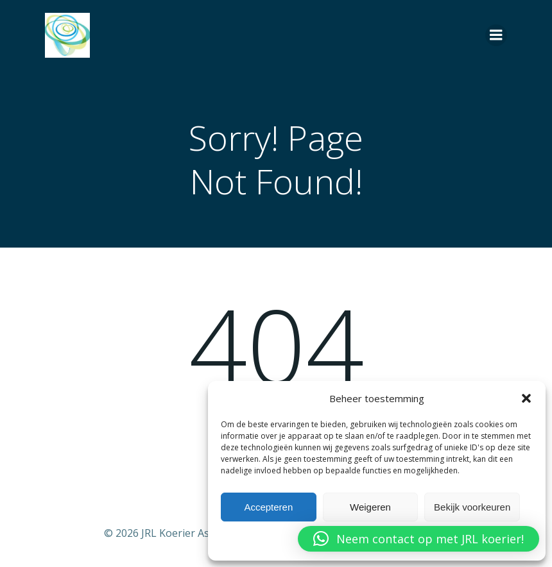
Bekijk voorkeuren (472, 507)
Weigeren (370, 507)
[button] (526, 398)
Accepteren (268, 507)
